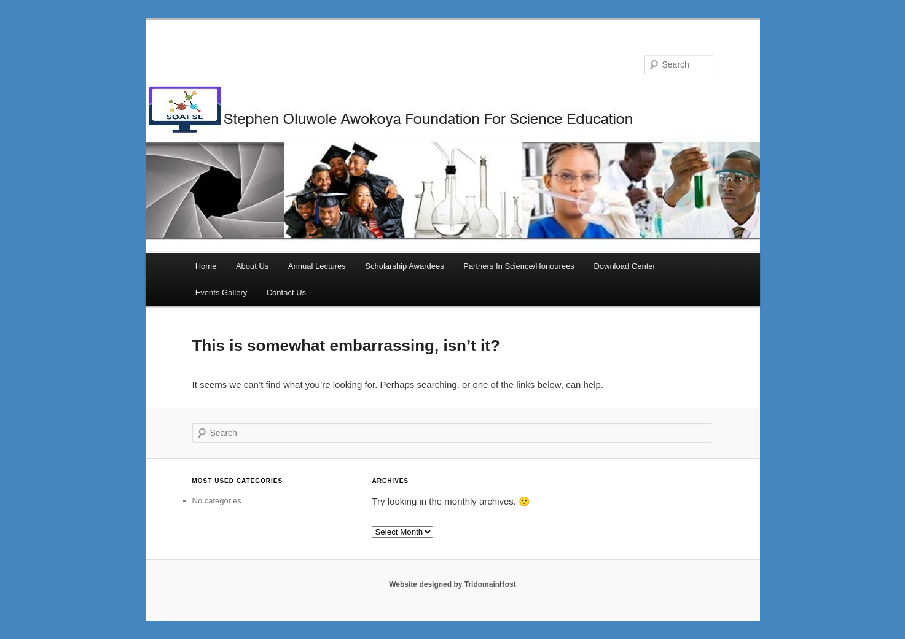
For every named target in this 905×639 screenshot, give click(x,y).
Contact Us (286, 292)
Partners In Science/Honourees (518, 266)
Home (206, 266)
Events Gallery (221, 292)
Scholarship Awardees (404, 266)
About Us (252, 266)
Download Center (624, 266)
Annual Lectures (317, 266)
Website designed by (426, 584)
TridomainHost (490, 584)
